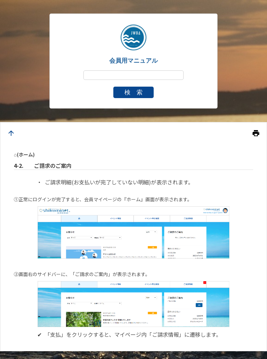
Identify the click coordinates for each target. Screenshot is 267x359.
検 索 (133, 92)
